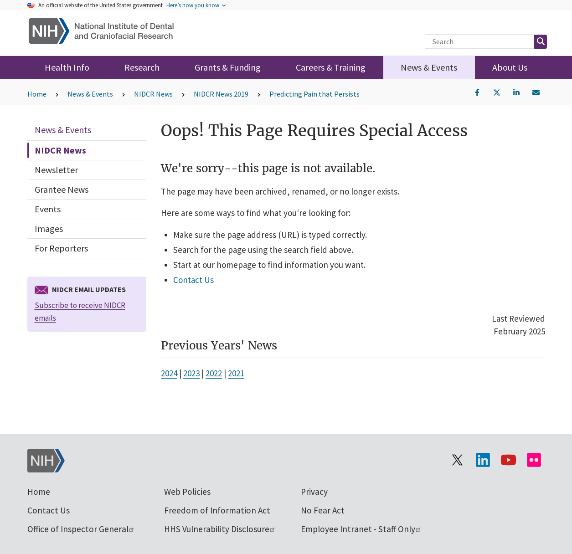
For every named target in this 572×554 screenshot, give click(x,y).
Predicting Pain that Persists (314, 93)
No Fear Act (323, 510)
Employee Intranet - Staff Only (361, 528)
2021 (236, 373)
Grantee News (61, 189)
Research (142, 67)
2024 (169, 373)
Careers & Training (331, 67)
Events (48, 209)
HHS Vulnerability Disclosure (220, 528)
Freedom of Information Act (217, 510)
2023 (191, 373)
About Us (509, 67)
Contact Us (193, 279)
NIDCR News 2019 (221, 93)
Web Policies (187, 491)
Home (36, 93)
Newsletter (56, 169)
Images (49, 228)
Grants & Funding (228, 67)
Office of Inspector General (81, 528)
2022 (214, 373)
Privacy (314, 491)
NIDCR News (153, 93)
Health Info (67, 67)
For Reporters (61, 248)
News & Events (429, 67)
